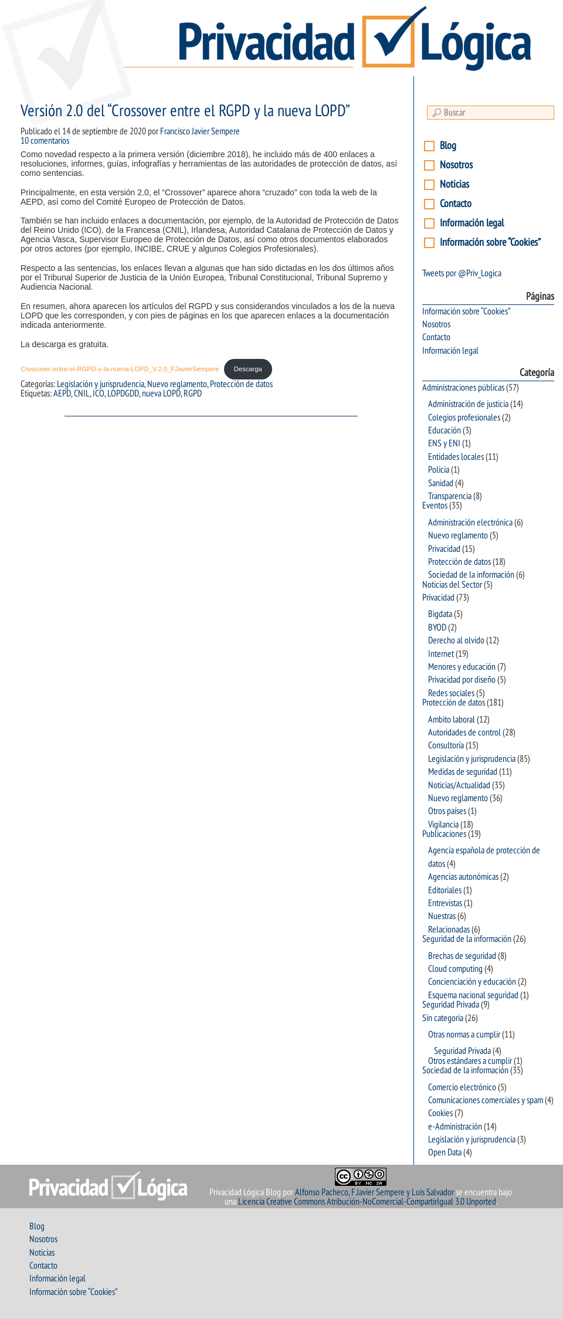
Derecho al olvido (456, 640)
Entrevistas (445, 903)
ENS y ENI (444, 443)
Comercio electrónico (462, 1087)
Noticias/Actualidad (459, 785)
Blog (448, 146)
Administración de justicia (468, 404)
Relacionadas (449, 929)
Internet (441, 654)
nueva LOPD (161, 393)
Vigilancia (443, 824)
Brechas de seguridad (462, 956)
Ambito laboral (451, 719)
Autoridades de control (464, 732)
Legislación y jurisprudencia (100, 384)
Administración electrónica (470, 522)
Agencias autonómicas (463, 877)
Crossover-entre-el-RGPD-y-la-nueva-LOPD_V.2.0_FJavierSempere (120, 368)
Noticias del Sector (452, 584)
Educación (444, 430)
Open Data (445, 1152)
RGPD (193, 393)
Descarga (248, 368)
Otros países (447, 811)
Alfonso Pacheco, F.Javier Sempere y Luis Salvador (374, 1192)
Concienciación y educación (472, 981)
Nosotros (456, 165)
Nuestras (442, 916)
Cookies (440, 1113)
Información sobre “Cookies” (490, 242)
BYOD (437, 627)
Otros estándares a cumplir (470, 1061)
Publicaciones (444, 834)
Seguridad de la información (466, 939)
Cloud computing (455, 969)
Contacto (456, 204)
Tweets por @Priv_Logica (461, 273)
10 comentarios (45, 140)
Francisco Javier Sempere (200, 131)
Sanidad (440, 483)
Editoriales (445, 890)
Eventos (434, 505)
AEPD (62, 393)
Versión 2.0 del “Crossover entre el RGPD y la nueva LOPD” (185, 111)
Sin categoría (442, 1018)
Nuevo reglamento (177, 384)
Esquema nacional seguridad (473, 995)
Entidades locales (456, 457)
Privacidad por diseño (462, 679)
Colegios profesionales (464, 417)
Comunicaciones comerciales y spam (485, 1100)
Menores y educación (462, 667)
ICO (98, 393)
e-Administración (455, 1126)
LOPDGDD (123, 393)
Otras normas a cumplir (464, 1034)
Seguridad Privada (450, 1004)
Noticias (454, 184)
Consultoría (446, 745)
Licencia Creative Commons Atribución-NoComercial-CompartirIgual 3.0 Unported (367, 1201)
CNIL (82, 393)
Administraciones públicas (463, 387)
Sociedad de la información (471, 574)
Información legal (472, 223)
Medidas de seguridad (462, 772)
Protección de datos (241, 384)
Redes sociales (451, 693)
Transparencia (450, 496)
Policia (438, 469)
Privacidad (444, 549)
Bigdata (440, 614)
